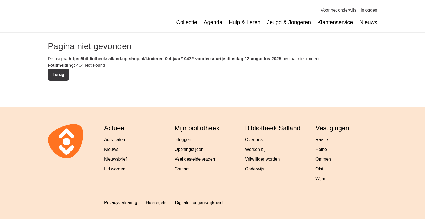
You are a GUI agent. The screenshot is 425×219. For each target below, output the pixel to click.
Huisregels (156, 202)
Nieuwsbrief (115, 159)
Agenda (213, 22)
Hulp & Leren (244, 22)
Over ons (254, 139)
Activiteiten (114, 139)
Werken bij (255, 149)
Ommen (323, 159)
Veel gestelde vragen (195, 159)
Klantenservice (335, 22)
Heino (321, 149)
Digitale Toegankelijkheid (199, 202)
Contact (182, 169)
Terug (58, 74)
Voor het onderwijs (338, 10)
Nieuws (368, 22)
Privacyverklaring (120, 202)
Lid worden (114, 169)
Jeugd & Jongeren (289, 22)
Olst (319, 169)
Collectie (186, 22)
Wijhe (320, 178)
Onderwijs (254, 169)
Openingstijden (189, 149)
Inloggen (369, 10)
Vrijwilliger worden (262, 159)
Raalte (321, 139)
